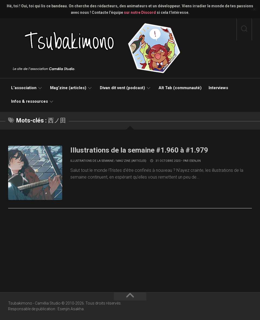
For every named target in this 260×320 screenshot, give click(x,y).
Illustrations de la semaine (92, 161)
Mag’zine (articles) (68, 87)
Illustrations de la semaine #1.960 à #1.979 (139, 150)
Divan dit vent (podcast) (122, 87)
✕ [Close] (254, 9)
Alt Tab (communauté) (180, 87)
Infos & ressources (29, 101)
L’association (24, 87)
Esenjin (195, 161)
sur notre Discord (140, 12)
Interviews (218, 87)
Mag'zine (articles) (131, 161)
